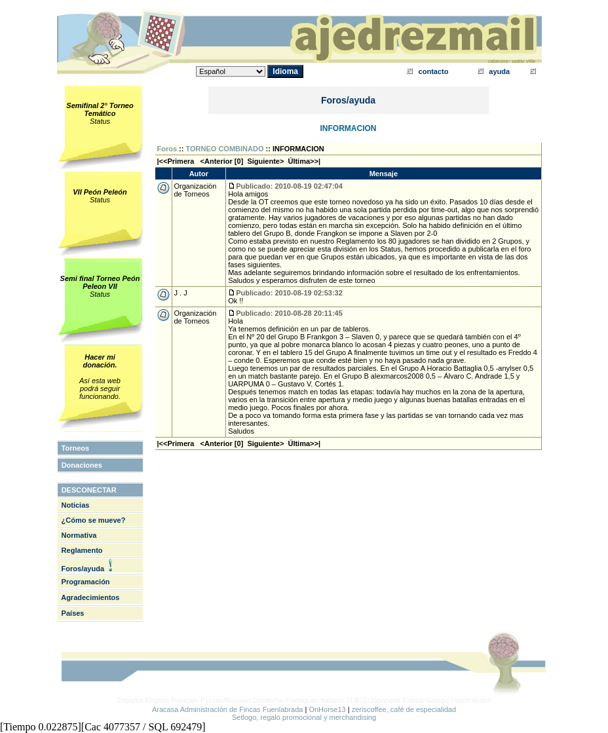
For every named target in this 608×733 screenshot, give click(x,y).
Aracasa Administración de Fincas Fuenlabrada (227, 709)
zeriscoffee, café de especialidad (404, 709)
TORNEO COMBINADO (225, 149)
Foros (167, 149)
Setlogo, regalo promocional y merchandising (304, 717)
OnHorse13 (327, 709)
